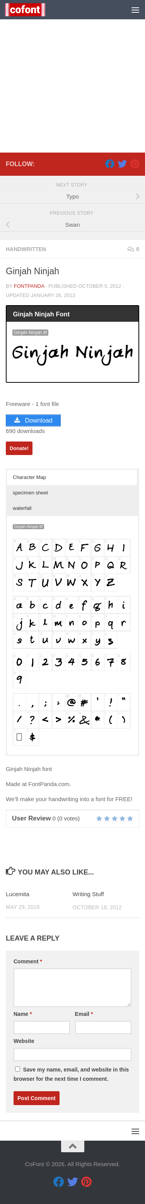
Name (23, 1014)
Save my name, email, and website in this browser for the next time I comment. (71, 1074)
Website (24, 1041)
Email (84, 1014)
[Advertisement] (72, 76)
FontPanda (29, 286)
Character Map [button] (29, 477)
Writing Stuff (88, 894)
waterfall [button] (22, 508)
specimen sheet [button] (30, 493)
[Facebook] (109, 163)
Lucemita (17, 894)
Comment (28, 961)
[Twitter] (122, 163)
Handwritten (26, 249)
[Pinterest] (134, 163)
